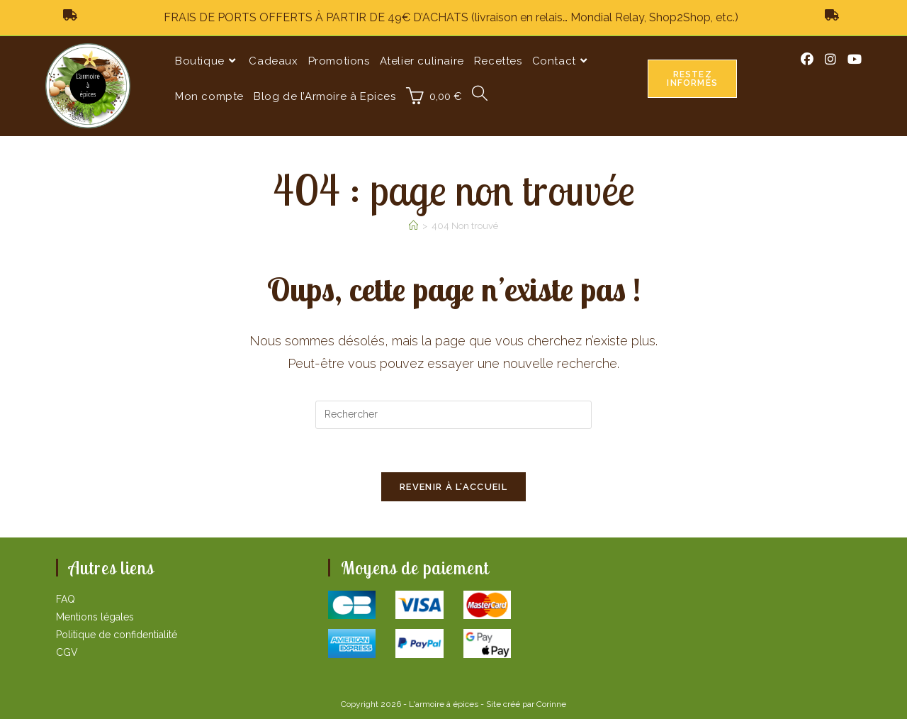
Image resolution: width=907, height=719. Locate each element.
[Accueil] (413, 226)
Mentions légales (95, 617)
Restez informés (692, 78)
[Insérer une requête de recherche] (453, 415)
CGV (67, 652)
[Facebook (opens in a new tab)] (807, 59)
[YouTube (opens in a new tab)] (854, 59)
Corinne (551, 704)
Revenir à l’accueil (453, 486)
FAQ (65, 599)
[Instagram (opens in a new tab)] (830, 59)
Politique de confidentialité (116, 634)
